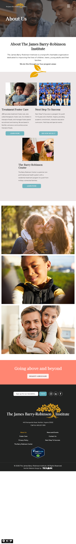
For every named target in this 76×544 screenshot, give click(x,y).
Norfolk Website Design (31, 468)
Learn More (15, 135)
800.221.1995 (41, 425)
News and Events (52, 432)
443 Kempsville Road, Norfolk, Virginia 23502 (38, 422)
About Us (23, 432)
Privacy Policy (23, 440)
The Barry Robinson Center (23, 444)
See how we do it (48, 135)
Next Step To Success (52, 440)
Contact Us (52, 436)
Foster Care (23, 436)
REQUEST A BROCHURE (38, 378)
